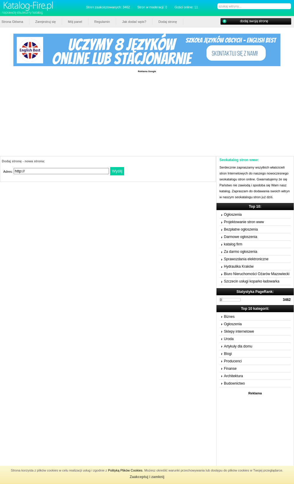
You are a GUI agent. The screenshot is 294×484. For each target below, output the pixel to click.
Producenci (233, 361)
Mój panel (75, 21)
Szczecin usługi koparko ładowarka (251, 281)
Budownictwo (234, 383)
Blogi (228, 354)
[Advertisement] (147, 114)
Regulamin (102, 21)
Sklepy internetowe (239, 331)
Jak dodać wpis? (134, 21)
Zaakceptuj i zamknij (147, 477)
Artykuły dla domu (238, 346)
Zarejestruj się (45, 21)
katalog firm (233, 244)
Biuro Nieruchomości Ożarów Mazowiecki (257, 274)
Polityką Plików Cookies (125, 470)
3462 (287, 300)
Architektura (233, 376)
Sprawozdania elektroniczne (246, 259)
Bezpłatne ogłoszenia (241, 229)
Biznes (229, 317)
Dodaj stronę (167, 21)
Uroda (229, 339)
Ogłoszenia (233, 214)
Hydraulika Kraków (239, 266)
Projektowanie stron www (244, 222)
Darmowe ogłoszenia (240, 237)
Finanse (230, 368)
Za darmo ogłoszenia (240, 252)
